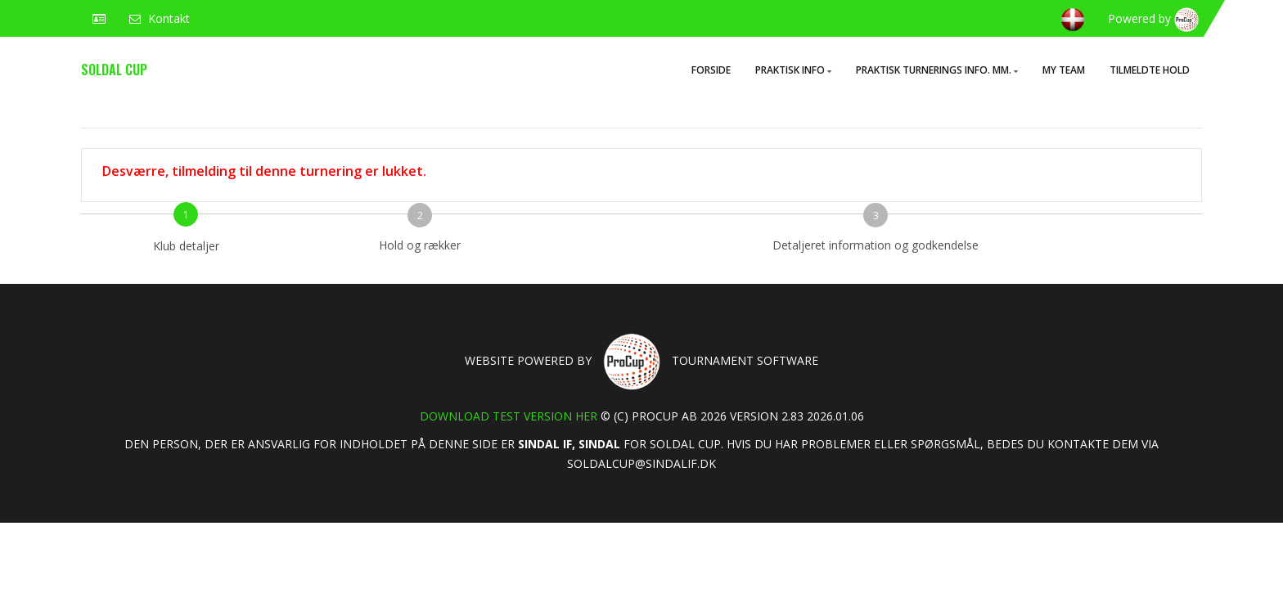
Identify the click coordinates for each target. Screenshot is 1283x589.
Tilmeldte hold (1150, 70)
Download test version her (508, 416)
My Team (1063, 70)
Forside (711, 70)
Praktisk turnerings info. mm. (937, 70)
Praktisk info (793, 70)
